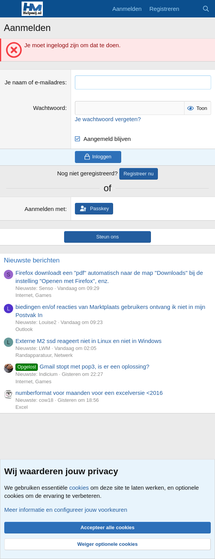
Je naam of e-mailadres (35, 82)
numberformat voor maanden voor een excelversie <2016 (89, 392)
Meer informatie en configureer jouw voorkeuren (65, 509)
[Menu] (11, 9)
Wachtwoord (49, 108)
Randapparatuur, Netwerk (44, 355)
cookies (79, 487)
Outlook (24, 329)
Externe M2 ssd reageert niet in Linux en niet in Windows (88, 341)
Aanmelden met (45, 209)
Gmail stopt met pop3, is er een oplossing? (82, 366)
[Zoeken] (205, 9)
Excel (21, 407)
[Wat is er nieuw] (190, 9)
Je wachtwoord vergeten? (108, 119)
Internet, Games (33, 295)
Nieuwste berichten (32, 260)
